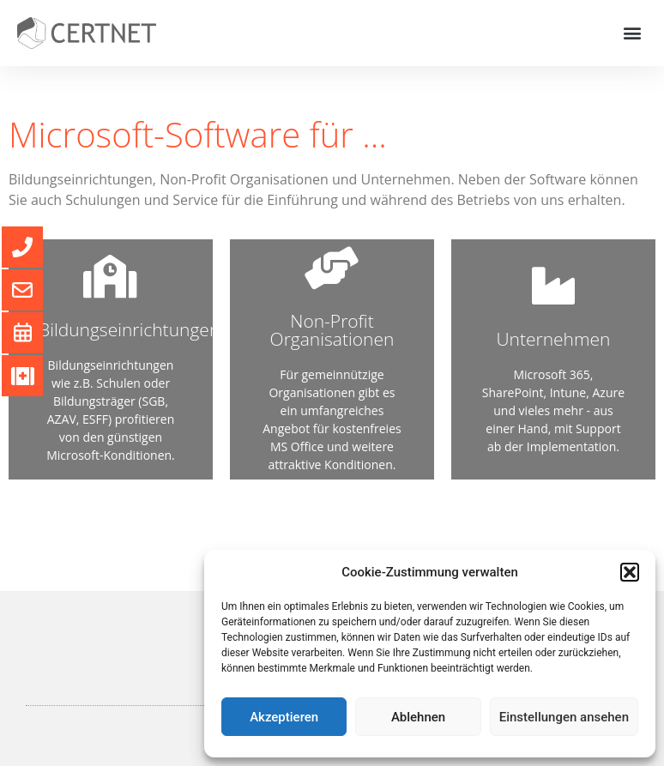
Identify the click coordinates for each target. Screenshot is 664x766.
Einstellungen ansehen (564, 717)
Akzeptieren (284, 717)
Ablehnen (418, 717)
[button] (629, 572)
